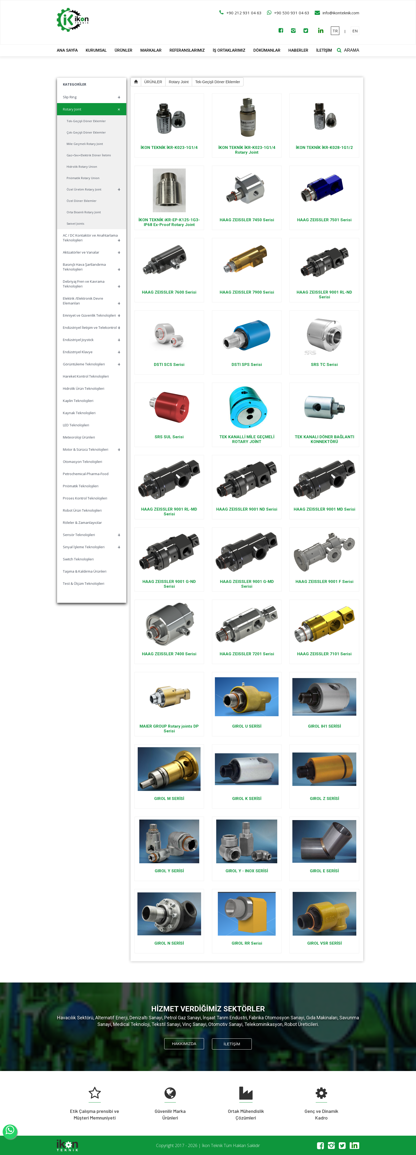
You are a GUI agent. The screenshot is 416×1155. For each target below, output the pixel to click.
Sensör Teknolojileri (91, 534)
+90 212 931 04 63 (244, 12)
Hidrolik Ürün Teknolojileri (83, 388)
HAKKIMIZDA (184, 1043)
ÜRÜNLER (123, 50)
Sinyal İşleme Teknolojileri (91, 547)
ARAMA (351, 50)
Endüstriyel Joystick (91, 339)
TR (335, 30)
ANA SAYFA (67, 50)
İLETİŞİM (324, 50)
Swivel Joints (75, 223)
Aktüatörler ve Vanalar (91, 252)
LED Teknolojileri (76, 425)
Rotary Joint (92, 109)
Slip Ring (91, 97)
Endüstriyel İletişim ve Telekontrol (91, 327)
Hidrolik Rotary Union (82, 167)
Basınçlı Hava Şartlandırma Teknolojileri (91, 267)
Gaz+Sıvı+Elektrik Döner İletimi (89, 155)
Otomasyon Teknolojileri (82, 461)
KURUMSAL (96, 50)
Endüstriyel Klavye (91, 352)
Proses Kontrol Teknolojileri (85, 498)
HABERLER (298, 50)
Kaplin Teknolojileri (78, 400)
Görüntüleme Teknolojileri (91, 364)
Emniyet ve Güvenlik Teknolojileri (91, 315)
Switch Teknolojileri (78, 559)
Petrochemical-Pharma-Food (86, 473)
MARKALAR (151, 50)
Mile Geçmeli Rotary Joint (85, 144)
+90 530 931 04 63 (291, 12)
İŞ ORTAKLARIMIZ (229, 50)
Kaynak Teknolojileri (79, 412)
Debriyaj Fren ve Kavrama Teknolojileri (91, 284)
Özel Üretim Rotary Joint (93, 189)
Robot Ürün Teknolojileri (82, 510)
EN (355, 30)
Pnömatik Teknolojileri (80, 486)
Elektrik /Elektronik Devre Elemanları (91, 301)
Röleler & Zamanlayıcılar (82, 522)
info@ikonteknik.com (341, 12)
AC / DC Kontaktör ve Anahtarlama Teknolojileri (91, 238)
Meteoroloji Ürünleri (79, 437)
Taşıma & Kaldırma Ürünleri (84, 571)
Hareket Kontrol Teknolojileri (86, 376)
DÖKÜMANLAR (266, 50)
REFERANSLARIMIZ (187, 50)
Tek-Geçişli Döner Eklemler (86, 121)
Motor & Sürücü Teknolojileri (91, 449)
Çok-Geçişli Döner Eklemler (86, 132)
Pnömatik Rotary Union (83, 178)
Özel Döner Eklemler (82, 201)
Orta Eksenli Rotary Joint (84, 212)
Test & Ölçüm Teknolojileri (83, 583)
